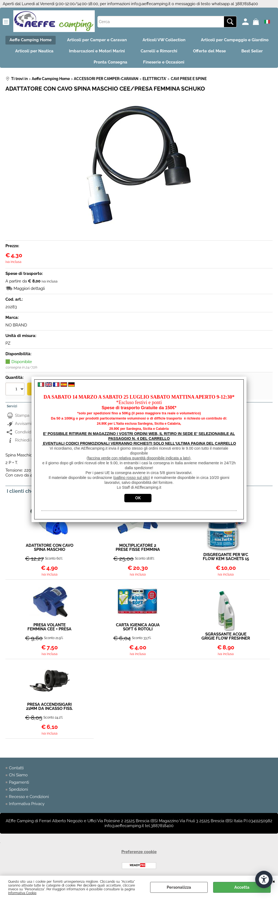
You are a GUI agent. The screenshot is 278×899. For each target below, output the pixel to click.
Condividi (23, 433)
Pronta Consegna (110, 63)
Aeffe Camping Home (29, 40)
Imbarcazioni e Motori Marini (96, 51)
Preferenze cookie (139, 853)
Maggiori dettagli (29, 289)
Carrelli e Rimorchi (159, 51)
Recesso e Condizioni (29, 798)
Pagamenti (19, 783)
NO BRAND (16, 326)
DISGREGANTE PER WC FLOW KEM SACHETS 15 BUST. (226, 558)
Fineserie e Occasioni (164, 63)
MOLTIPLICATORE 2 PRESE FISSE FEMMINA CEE (138, 549)
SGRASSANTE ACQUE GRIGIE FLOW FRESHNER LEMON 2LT (225, 638)
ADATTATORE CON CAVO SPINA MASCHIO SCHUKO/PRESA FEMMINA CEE (49, 549)
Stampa (22, 416)
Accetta (241, 887)
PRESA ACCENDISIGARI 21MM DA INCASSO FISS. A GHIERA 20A (49, 708)
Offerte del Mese (210, 51)
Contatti (16, 769)
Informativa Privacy (27, 805)
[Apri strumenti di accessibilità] (264, 879)
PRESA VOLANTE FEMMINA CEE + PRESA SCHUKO (49, 628)
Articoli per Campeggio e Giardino (236, 40)
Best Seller (253, 51)
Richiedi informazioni (34, 441)
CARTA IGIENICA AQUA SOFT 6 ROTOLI (138, 628)
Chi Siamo (18, 776)
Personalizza (179, 887)
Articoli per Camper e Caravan (97, 40)
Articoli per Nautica (33, 51)
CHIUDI (273, 881)
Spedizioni (18, 790)
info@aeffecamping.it (150, 3)
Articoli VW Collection (164, 40)
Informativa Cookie (22, 893)
